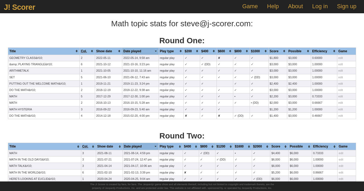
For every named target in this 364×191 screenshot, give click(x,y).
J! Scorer (19, 7)
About (295, 6)
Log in (320, 6)
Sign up (346, 6)
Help (273, 6)
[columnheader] (44, 51)
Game (250, 6)
